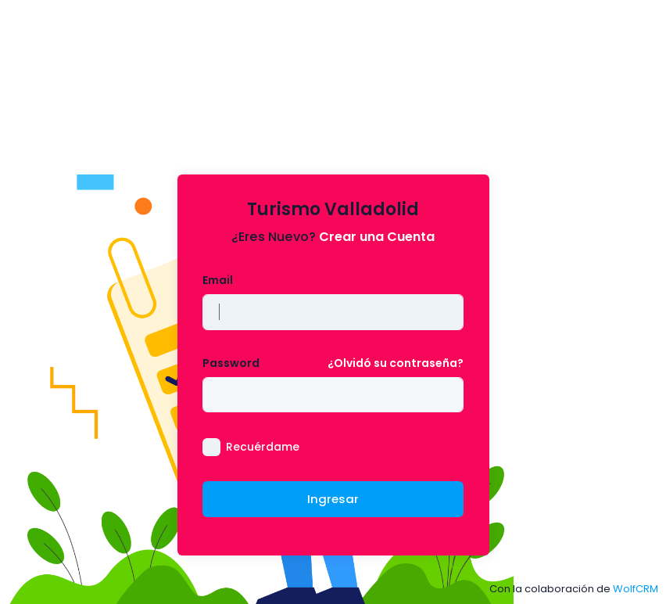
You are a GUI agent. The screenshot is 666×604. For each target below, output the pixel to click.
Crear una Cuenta (377, 237)
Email (217, 280)
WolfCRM (635, 588)
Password (231, 363)
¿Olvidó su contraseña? (396, 363)
